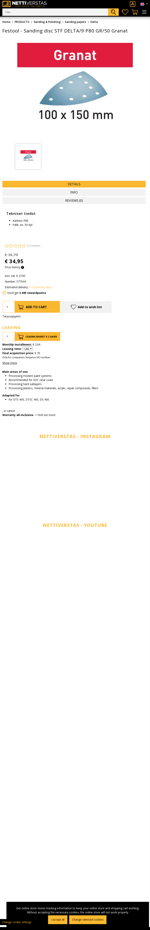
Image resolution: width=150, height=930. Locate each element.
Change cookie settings (16, 922)
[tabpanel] (28, 156)
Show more (9, 363)
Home (6, 22)
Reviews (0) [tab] (74, 200)
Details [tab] (74, 184)
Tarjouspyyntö (11, 316)
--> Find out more (44, 415)
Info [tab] (74, 192)
